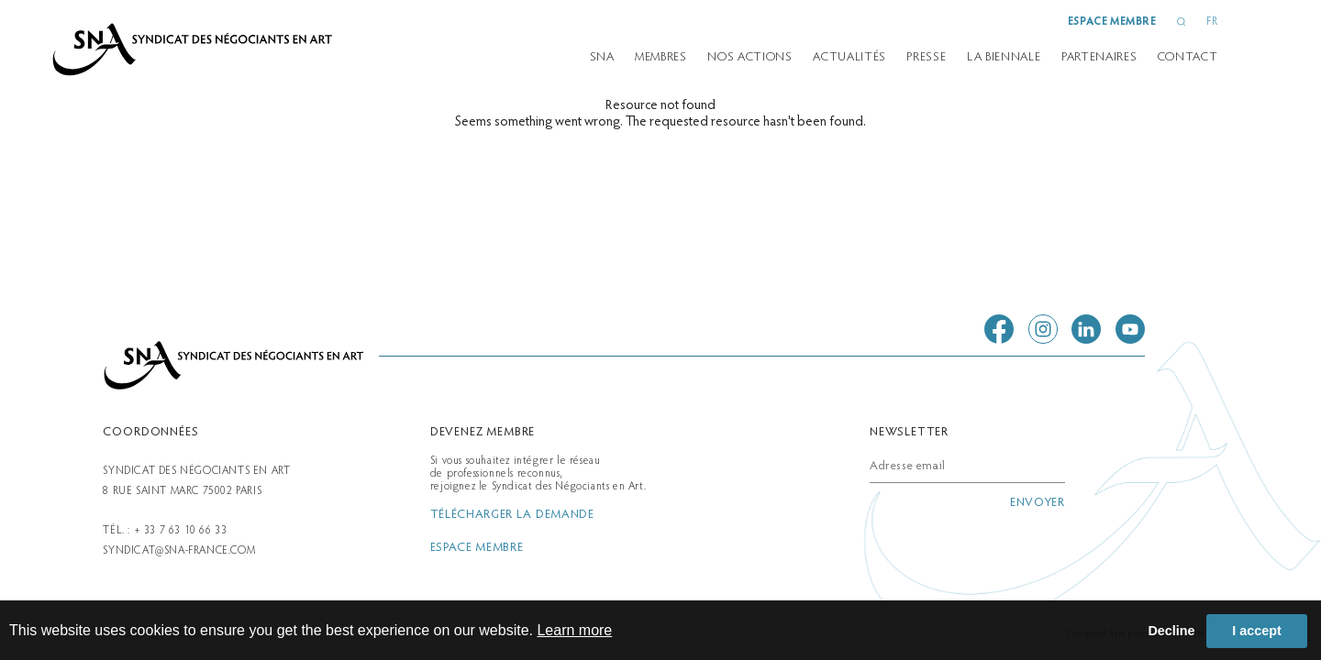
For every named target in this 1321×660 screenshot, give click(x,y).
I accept (1257, 630)
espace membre (1112, 22)
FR (1211, 22)
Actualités (849, 57)
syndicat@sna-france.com (179, 550)
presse (926, 57)
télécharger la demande (512, 515)
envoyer (1037, 503)
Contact (1188, 57)
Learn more (574, 630)
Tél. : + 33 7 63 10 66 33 (165, 530)
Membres (661, 57)
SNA (602, 57)
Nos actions (749, 57)
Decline (1171, 630)
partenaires (1099, 57)
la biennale (1003, 57)
